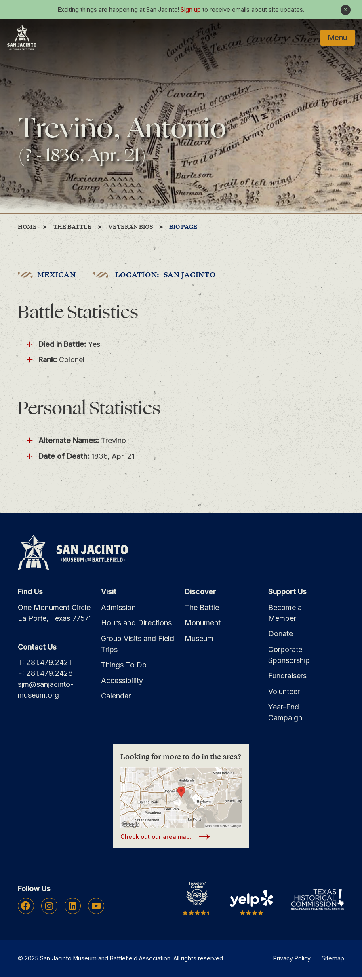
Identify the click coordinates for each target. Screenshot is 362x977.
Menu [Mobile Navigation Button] (337, 37)
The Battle (202, 607)
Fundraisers (287, 675)
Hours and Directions (136, 622)
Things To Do (124, 664)
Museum (199, 638)
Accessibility (122, 680)
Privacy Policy (292, 958)
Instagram (49, 905)
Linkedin (72, 905)
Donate (280, 633)
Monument (203, 622)
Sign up (191, 9)
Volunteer (284, 691)
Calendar (116, 696)
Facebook (25, 905)
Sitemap (333, 958)
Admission (118, 607)
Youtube (96, 905)
